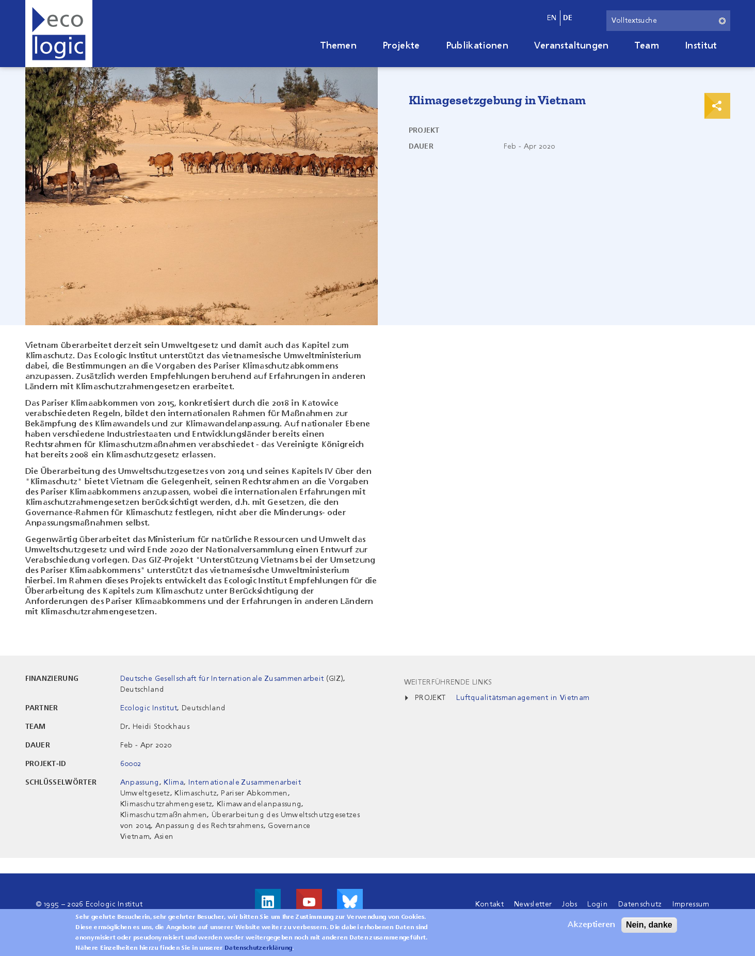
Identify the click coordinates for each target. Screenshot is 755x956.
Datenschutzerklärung (258, 951)
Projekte (401, 46)
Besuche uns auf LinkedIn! (268, 902)
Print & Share (717, 106)
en (552, 18)
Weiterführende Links (448, 682)
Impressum (691, 904)
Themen (338, 46)
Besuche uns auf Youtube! (309, 902)
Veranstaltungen (571, 46)
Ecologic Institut (148, 708)
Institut (701, 46)
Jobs (569, 904)
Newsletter (533, 904)
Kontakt (489, 904)
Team (647, 46)
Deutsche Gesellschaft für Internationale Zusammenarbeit (222, 678)
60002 (130, 764)
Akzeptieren (591, 927)
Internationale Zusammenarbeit (244, 782)
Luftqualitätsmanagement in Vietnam (522, 698)
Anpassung (139, 782)
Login (597, 904)
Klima (174, 782)
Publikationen (477, 46)
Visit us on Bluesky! (350, 902)
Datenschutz (640, 904)
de (568, 18)
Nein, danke (649, 927)
